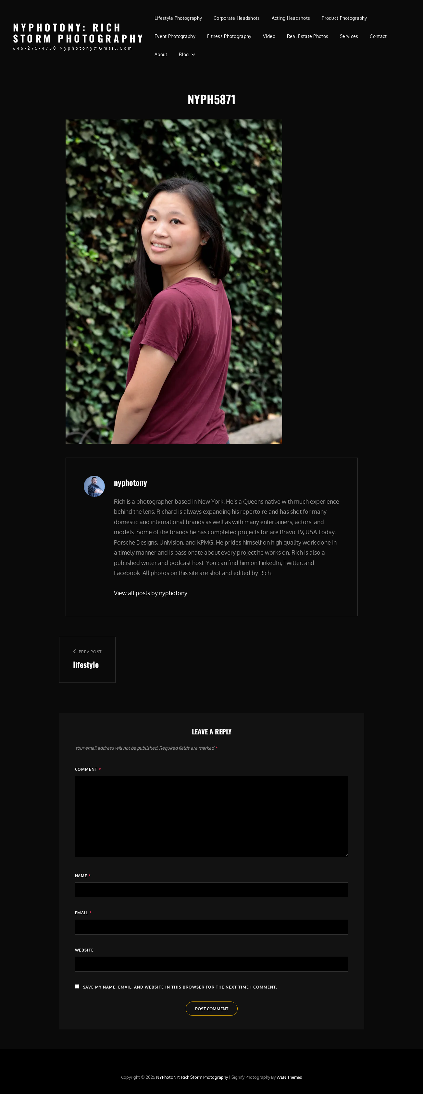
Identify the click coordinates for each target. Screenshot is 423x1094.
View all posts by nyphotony (150, 592)
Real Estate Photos (307, 36)
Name (83, 875)
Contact (378, 36)
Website (84, 950)
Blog (184, 54)
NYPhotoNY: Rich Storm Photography (79, 33)
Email (83, 912)
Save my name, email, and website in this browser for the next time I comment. (180, 987)
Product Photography (344, 18)
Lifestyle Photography (178, 18)
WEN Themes (289, 1077)
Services (349, 36)
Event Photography (175, 36)
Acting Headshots (291, 18)
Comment (88, 769)
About (161, 54)
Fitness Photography (229, 36)
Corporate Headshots (237, 18)
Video (269, 36)
